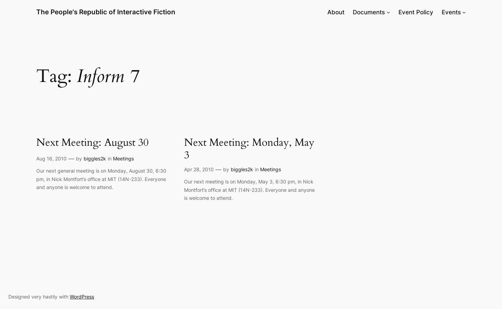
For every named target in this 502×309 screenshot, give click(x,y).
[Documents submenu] (388, 12)
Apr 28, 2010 (199, 169)
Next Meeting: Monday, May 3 (249, 149)
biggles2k (95, 158)
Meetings (123, 158)
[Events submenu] (464, 12)
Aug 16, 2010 (51, 158)
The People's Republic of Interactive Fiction (105, 12)
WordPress (82, 297)
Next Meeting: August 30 (92, 143)
